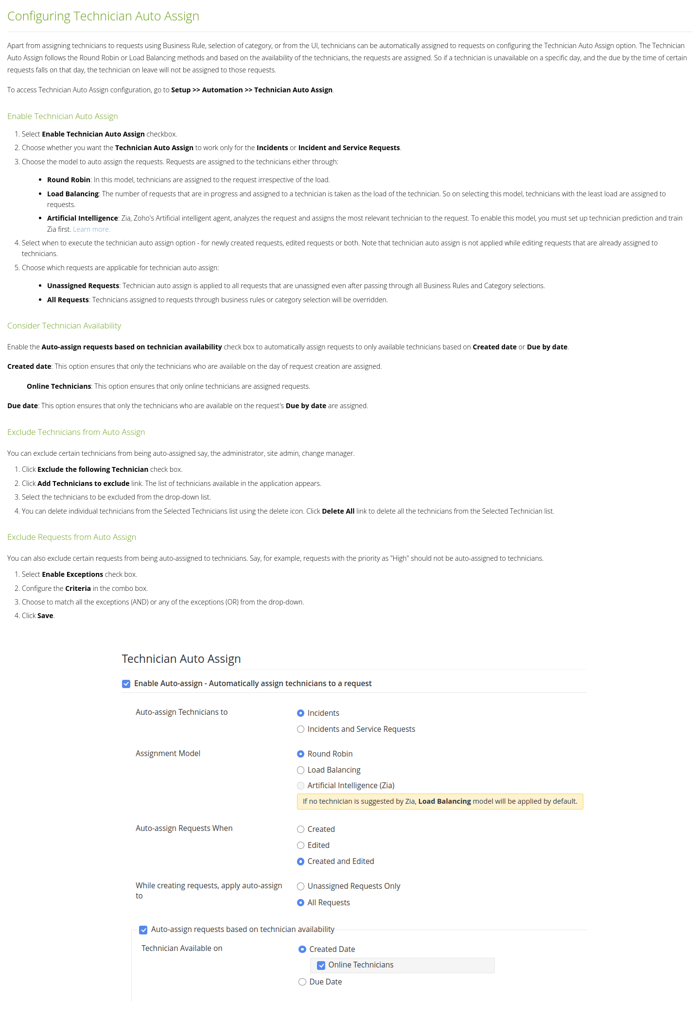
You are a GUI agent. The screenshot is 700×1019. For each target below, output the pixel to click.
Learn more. (91, 229)
